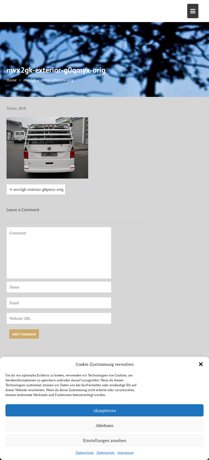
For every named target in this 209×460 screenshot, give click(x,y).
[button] (201, 364)
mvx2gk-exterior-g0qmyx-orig (38, 189)
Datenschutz (85, 452)
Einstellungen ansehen (104, 440)
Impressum (126, 452)
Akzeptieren (104, 410)
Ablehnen (104, 425)
